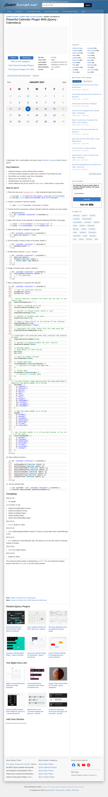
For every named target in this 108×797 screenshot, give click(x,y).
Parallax (83, 229)
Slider (74, 65)
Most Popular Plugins (51, 11)
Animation (75, 50)
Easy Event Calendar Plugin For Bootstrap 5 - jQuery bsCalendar (36, 655)
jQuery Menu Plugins (46, 770)
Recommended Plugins (70, 11)
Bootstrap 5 (76, 215)
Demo (13, 58)
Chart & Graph (91, 50)
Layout (89, 55)
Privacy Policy (60, 790)
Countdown (76, 219)
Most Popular (77, 81)
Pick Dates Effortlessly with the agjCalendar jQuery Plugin (58, 629)
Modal (75, 225)
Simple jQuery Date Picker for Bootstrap (84, 103)
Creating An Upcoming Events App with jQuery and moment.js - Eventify (58, 711)
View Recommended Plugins (21, 65)
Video (96, 239)
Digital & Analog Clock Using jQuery (23, 597)
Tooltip (74, 72)
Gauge (85, 236)
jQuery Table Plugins (46, 773)
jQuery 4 (84, 215)
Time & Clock (91, 70)
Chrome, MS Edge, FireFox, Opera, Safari (19, 75)
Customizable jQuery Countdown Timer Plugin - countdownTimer (36, 685)
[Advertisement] (37, 40)
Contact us (93, 775)
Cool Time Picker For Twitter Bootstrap (84, 148)
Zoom (89, 72)
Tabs (74, 239)
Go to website (55, 67)
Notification (83, 232)
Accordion (90, 48)
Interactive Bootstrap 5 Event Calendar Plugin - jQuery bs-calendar (14, 629)
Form (88, 53)
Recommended (87, 81)
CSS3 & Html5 (76, 53)
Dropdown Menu (86, 219)
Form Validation (77, 222)
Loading (89, 58)
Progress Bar (92, 232)
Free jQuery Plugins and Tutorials (21, 4)
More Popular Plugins (95, 174)
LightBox (75, 58)
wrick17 (41, 561)
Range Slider (76, 236)
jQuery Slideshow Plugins (48, 767)
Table (88, 67)
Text (73, 70)
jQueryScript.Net (49, 790)
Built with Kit (87, 204)
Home (9, 11)
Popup (75, 232)
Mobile (89, 60)
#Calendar (35, 75)
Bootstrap (76, 229)
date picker (39, 183)
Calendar (82, 225)
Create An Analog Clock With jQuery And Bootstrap (29, 600)
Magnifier (96, 222)
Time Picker (92, 229)
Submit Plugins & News (79, 775)
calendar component (49, 160)
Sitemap (68, 790)
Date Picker (88, 222)
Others (74, 62)
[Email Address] (87, 193)
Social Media (76, 67)
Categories (18, 11)
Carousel (92, 215)
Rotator (89, 62)
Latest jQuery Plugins (33, 11)
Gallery (74, 55)
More (30, 777)
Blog (83, 11)
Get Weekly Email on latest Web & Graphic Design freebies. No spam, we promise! (86, 187)
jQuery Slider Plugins (46, 764)
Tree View (89, 239)
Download (26, 58)
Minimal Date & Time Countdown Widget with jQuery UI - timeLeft (35, 711)
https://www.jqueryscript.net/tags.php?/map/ (44, 381)
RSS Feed (75, 790)
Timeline (81, 239)
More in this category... (21, 61)
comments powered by (16, 723)
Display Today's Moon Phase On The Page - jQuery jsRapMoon (58, 685)
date (28, 178)
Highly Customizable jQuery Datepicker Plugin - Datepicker (15, 685)
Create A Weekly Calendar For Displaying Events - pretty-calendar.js (57, 655)
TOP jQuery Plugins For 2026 (21, 69)
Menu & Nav (75, 60)
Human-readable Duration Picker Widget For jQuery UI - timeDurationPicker (15, 711)
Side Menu (93, 236)
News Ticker (90, 225)
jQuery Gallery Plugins (46, 777)
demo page (23, 563)
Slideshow (90, 65)
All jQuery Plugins (77, 48)
